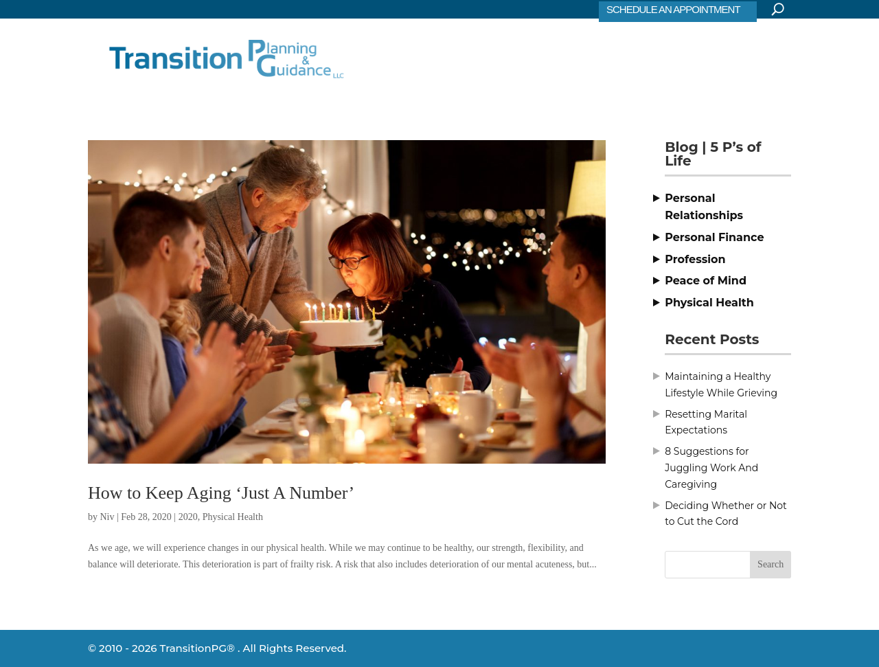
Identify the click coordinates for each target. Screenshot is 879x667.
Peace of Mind (705, 280)
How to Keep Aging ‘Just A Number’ (221, 493)
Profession (695, 259)
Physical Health (233, 517)
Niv (107, 517)
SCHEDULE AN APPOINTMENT (673, 9)
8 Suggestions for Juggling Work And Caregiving (711, 467)
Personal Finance (714, 237)
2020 (188, 517)
